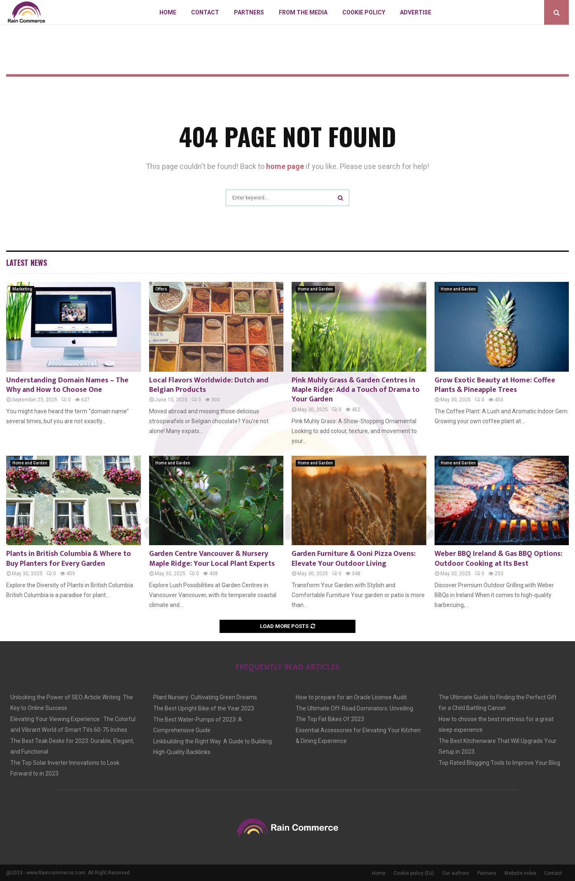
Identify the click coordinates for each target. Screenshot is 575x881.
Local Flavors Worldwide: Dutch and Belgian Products (209, 385)
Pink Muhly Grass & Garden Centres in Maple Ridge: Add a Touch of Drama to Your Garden (356, 390)
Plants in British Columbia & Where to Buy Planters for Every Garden (68, 558)
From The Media (303, 12)
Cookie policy (363, 12)
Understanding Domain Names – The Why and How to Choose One (67, 385)
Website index (520, 873)
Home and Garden (315, 289)
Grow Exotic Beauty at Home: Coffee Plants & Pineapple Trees (495, 385)
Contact (205, 12)
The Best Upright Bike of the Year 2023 (203, 708)
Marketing (22, 289)
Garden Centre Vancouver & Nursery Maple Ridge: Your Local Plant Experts (212, 558)
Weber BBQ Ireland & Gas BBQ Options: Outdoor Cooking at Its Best (498, 558)
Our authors (455, 873)
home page (285, 166)
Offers (161, 289)
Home (167, 12)
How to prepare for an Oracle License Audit (351, 697)
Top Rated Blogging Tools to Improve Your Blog (499, 762)
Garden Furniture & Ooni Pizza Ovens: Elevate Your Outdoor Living (354, 558)
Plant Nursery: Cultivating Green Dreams (205, 697)
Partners (249, 12)
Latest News (26, 262)
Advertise (415, 12)
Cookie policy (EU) (413, 873)
